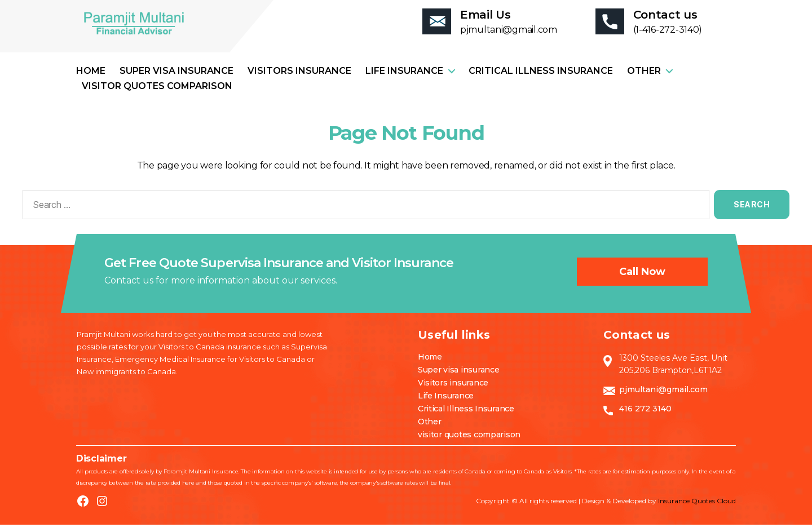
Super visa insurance (176, 78)
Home (90, 78)
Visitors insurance (299, 78)
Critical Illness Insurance (541, 78)
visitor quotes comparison (157, 93)
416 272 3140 (645, 416)
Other (644, 78)
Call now (642, 279)
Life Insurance (404, 78)
